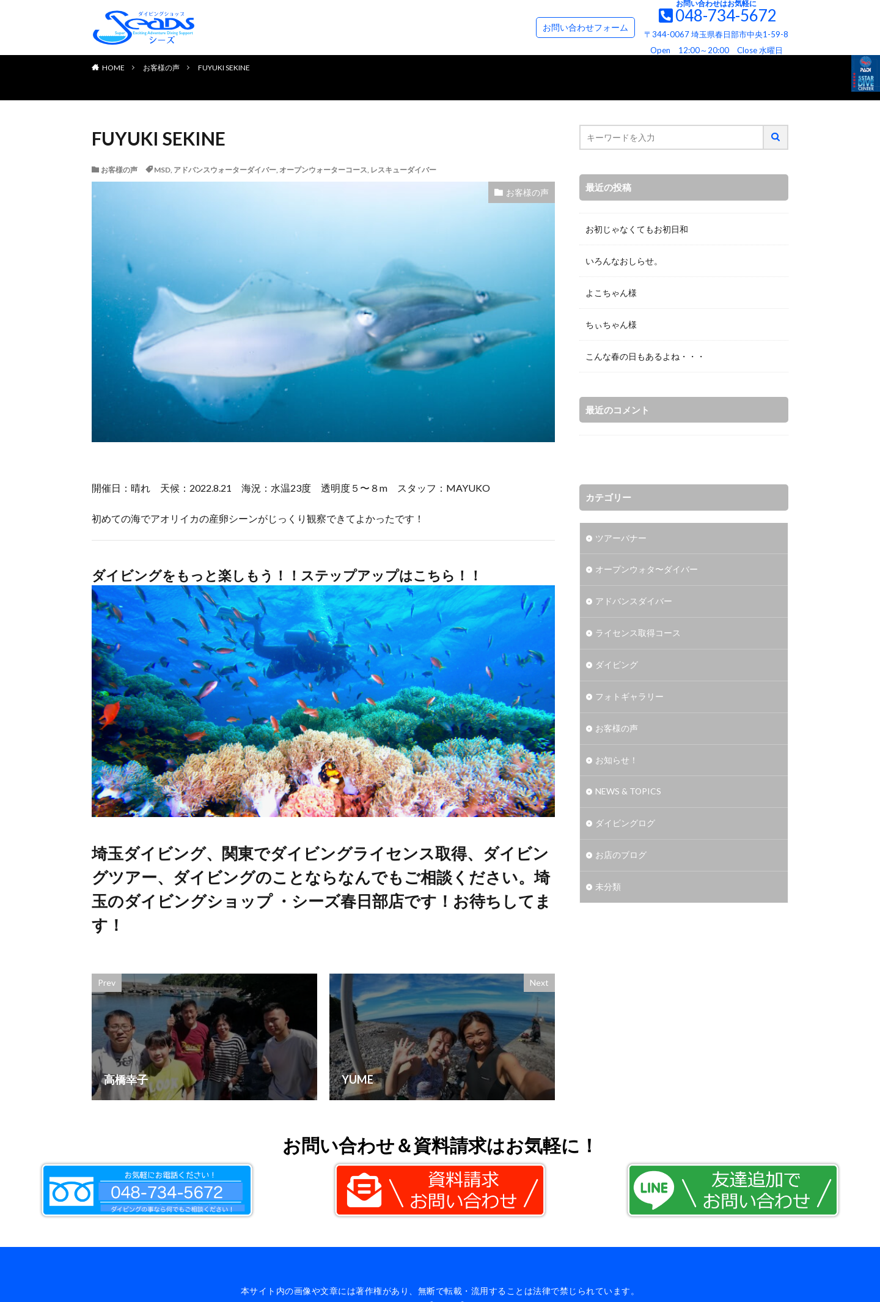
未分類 (608, 888)
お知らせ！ (616, 761)
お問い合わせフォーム (585, 27)
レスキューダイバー (403, 169)
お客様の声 (161, 67)
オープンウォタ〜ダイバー (646, 570)
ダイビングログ (625, 824)
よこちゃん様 (611, 292)
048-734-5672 (726, 15)
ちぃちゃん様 (611, 324)
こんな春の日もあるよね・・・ (645, 356)
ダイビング (616, 665)
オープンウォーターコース (323, 169)
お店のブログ (621, 856)
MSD (162, 169)
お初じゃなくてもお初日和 (636, 229)
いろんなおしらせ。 (623, 261)
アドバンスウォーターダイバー (225, 169)
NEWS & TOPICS (628, 793)
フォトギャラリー (629, 697)
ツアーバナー (621, 538)
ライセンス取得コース (638, 634)
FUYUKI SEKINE (224, 67)
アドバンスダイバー (633, 602)
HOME (113, 67)
